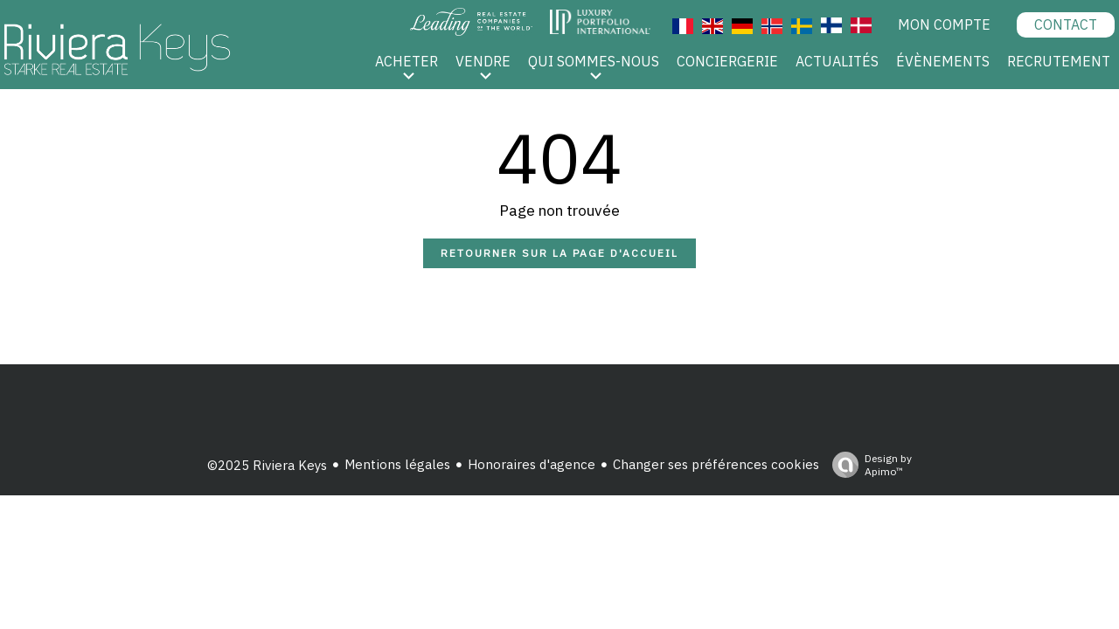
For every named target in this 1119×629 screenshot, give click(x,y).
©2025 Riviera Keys (267, 465)
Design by (868, 465)
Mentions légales (397, 464)
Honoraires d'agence (531, 464)
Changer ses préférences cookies (716, 464)
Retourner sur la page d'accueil (559, 252)
